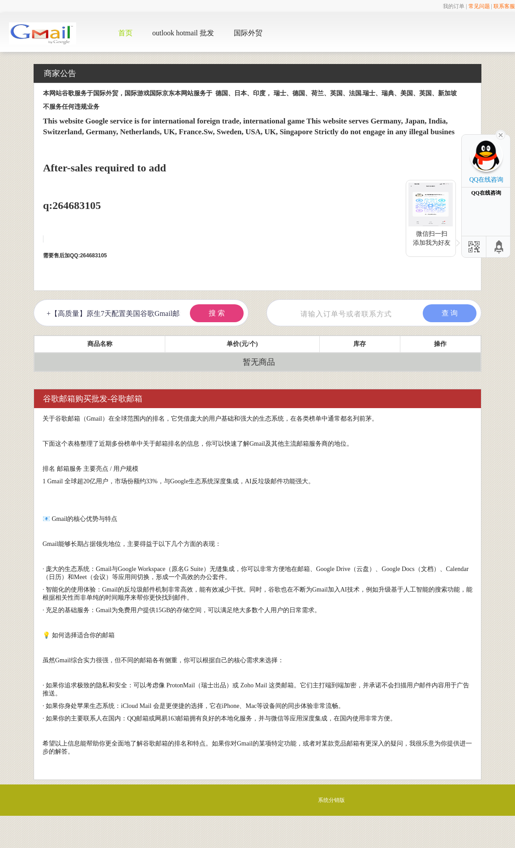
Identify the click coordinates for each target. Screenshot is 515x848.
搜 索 (217, 313)
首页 (125, 33)
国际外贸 (248, 33)
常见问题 (479, 6)
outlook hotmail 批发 (183, 33)
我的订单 (453, 6)
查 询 (450, 313)
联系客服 (504, 6)
